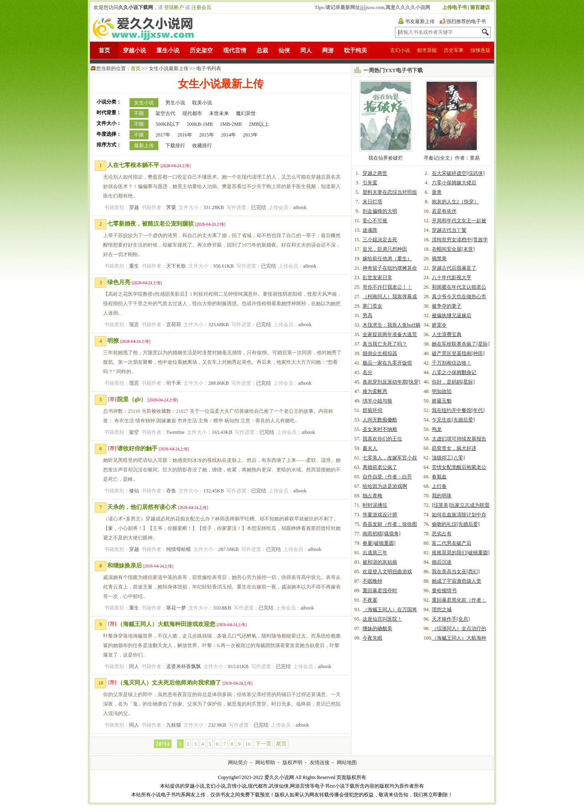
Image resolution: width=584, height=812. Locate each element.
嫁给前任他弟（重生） (387, 258)
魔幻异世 (246, 113)
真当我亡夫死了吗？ (385, 344)
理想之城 (442, 609)
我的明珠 (442, 496)
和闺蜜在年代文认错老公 (459, 287)
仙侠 (284, 50)
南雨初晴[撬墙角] (381, 534)
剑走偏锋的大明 (380, 211)
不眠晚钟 (372, 581)
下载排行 (175, 145)
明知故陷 (442, 391)
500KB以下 (167, 124)
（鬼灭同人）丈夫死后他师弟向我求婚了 (169, 683)
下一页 (263, 744)
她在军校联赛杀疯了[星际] (461, 344)
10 (248, 744)
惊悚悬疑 (480, 50)
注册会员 (201, 7)
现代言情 (234, 50)
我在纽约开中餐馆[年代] (458, 410)
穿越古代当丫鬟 (449, 230)
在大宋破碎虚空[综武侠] (458, 173)
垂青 (437, 192)
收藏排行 (202, 145)
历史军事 (454, 50)
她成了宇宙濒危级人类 (456, 581)
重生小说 (167, 50)
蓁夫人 (370, 448)
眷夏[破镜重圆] (379, 543)
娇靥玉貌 (442, 401)
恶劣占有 (442, 534)
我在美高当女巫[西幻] (456, 571)
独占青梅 (372, 496)
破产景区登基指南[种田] (458, 353)
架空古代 (165, 113)
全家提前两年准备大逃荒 (390, 334)
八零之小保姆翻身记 (454, 372)
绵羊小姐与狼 (377, 401)
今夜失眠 (372, 638)
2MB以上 (259, 124)
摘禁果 (439, 258)
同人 (306, 50)
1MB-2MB (231, 124)
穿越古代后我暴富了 (454, 268)
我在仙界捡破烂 (385, 158)
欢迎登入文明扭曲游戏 (387, 571)
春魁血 (439, 477)
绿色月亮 (118, 282)
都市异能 (427, 50)
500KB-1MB (200, 124)
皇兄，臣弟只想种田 (385, 249)
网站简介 (238, 762)
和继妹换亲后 (124, 566)
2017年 (162, 135)
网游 (328, 50)
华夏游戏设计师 (380, 515)
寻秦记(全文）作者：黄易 (452, 158)
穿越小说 (134, 50)
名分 (367, 372)
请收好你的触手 (137, 448)
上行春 (439, 486)
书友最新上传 (420, 21)
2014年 (228, 135)
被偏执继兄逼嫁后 (451, 315)
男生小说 (175, 103)
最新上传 (144, 145)
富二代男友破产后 (451, 543)
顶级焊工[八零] (448, 458)
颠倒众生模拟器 (380, 353)
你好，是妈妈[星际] (453, 382)
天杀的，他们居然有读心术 (142, 507)
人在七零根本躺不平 (133, 165)
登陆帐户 (174, 7)
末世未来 (219, 113)
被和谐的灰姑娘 (380, 562)
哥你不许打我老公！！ (387, 287)
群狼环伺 (372, 410)
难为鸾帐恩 (375, 391)
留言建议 (480, 7)
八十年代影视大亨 (451, 277)
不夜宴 (370, 600)
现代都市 (192, 113)
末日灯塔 (372, 202)
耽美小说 (202, 103)
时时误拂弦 (375, 505)
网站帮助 (265, 762)
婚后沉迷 (442, 562)
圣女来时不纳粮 (380, 429)
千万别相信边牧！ (451, 363)
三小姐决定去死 (380, 239)
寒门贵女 (372, 306)
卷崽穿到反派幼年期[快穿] (391, 382)
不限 (139, 113)
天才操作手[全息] (451, 619)
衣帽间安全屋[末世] (453, 249)
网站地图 (347, 762)
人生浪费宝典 (447, 334)
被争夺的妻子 (447, 306)
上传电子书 (454, 7)
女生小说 (144, 103)
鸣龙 (437, 429)
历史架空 (201, 50)
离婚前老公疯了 (380, 467)
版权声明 (292, 762)
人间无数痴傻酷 (380, 420)
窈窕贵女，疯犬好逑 (454, 448)
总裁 (262, 50)
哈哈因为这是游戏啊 (385, 486)
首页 (104, 50)
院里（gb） (131, 399)
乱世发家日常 (377, 277)
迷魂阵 (370, 230)
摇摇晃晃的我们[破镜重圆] (461, 552)
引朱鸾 (370, 183)
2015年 (206, 135)
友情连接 (320, 762)
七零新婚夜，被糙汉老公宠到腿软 (150, 224)
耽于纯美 (355, 50)
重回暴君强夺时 (380, 590)
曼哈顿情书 (444, 590)
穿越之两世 (375, 173)
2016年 (184, 135)
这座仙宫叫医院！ (382, 619)
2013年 (250, 135)
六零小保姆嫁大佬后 (454, 183)
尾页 (281, 744)
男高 (367, 315)
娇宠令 (439, 325)
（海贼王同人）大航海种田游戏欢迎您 (166, 624)
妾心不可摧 (375, 221)
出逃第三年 (375, 552)
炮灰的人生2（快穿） (455, 202)
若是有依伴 (444, 211)
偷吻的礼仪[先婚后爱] (456, 524)
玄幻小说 (400, 50)
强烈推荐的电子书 (466, 21)
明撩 (113, 341)
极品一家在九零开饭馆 (387, 363)
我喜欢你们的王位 (382, 439)
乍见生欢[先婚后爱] (453, 420)
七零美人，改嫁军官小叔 (390, 458)
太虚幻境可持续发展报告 (459, 439)
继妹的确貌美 (377, 628)
